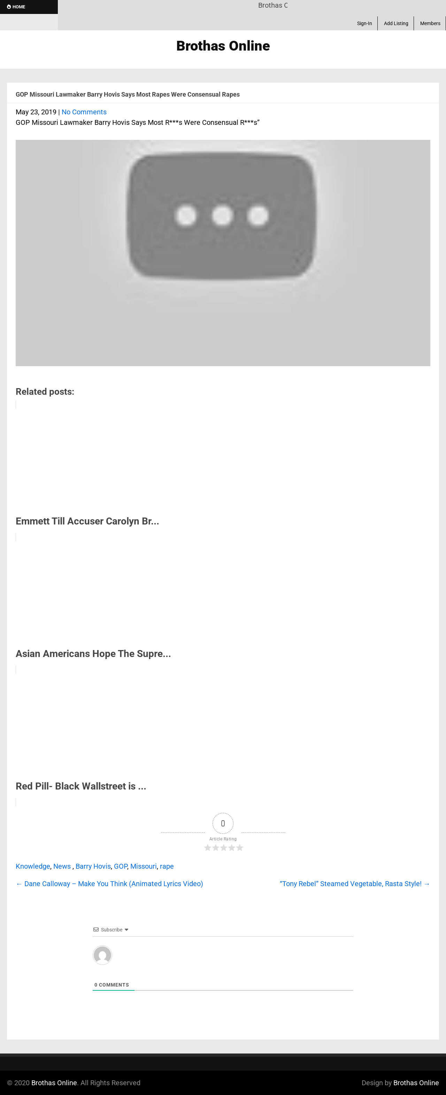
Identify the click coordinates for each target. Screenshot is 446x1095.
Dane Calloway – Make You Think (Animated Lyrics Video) (109, 883)
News (62, 866)
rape (167, 866)
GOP (120, 866)
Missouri (143, 866)
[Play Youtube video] (223, 256)
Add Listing (396, 23)
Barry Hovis (93, 866)
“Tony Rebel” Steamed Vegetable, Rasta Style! (355, 883)
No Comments (84, 112)
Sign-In (364, 23)
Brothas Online (54, 1083)
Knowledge (33, 866)
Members (430, 23)
